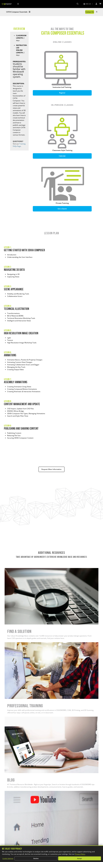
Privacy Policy (80, 854)
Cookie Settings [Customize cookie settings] (7, 858)
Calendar (62, 156)
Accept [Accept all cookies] (79, 858)
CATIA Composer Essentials (18, 12)
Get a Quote (62, 209)
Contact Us (89, 12)
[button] (88, 4)
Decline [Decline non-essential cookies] (35, 858)
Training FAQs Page (19, 145)
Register (62, 93)
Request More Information (51, 469)
